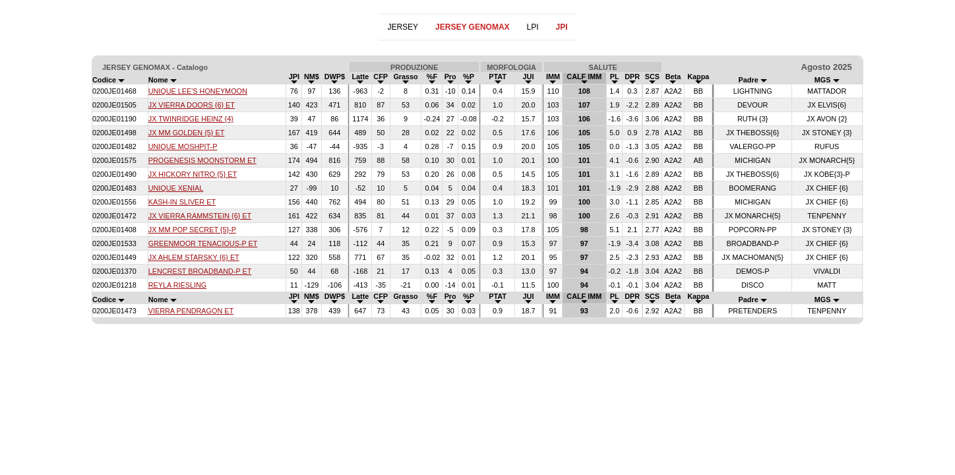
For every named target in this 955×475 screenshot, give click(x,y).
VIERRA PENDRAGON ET (190, 311)
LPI (533, 27)
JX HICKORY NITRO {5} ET (192, 174)
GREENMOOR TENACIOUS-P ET (203, 243)
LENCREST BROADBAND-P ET (200, 271)
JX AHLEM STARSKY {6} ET (193, 257)
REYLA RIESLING (177, 285)
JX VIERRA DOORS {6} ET (191, 105)
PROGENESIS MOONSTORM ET (202, 160)
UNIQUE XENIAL (176, 188)
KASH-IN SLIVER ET (182, 202)
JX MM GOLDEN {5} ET (186, 133)
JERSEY (402, 27)
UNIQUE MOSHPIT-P (183, 146)
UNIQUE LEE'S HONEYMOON (197, 91)
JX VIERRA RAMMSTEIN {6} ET (199, 216)
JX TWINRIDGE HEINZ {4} (190, 119)
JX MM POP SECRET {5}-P (192, 230)
